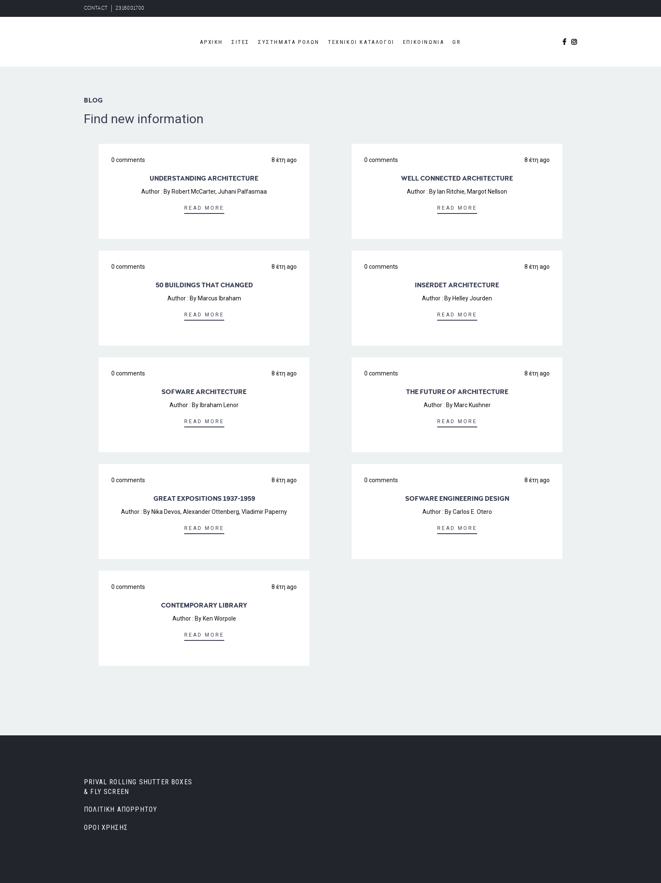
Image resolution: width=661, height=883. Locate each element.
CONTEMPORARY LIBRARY (204, 605)
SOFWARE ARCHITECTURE (204, 392)
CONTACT (95, 8)
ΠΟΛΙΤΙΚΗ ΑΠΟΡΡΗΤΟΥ (120, 809)
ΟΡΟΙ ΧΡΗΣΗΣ (106, 828)
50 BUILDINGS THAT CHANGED (204, 285)
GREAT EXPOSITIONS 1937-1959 (204, 498)
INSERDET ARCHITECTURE (457, 285)
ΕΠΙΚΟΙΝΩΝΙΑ (423, 42)
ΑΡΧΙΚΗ (211, 42)
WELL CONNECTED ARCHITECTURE (457, 178)
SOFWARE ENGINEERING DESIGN (457, 498)
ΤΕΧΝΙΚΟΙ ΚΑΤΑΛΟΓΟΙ (361, 42)
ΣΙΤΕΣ (240, 42)
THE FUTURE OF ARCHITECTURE (457, 392)
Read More (204, 208)
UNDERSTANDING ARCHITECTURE (204, 178)
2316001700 (130, 8)
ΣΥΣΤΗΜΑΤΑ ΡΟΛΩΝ (289, 42)
